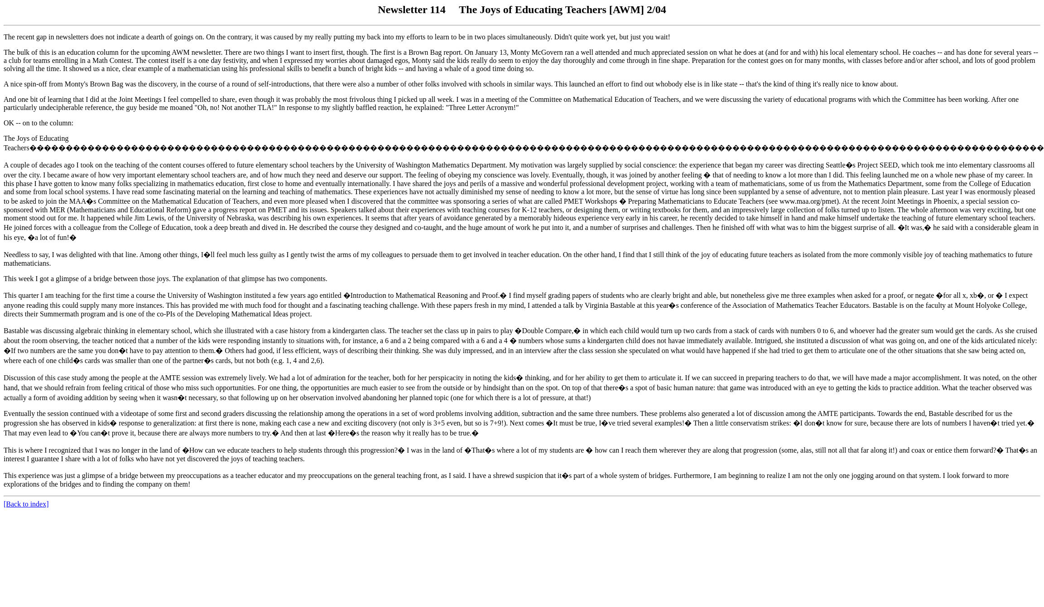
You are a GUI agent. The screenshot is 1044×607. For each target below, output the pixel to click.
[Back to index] (26, 504)
